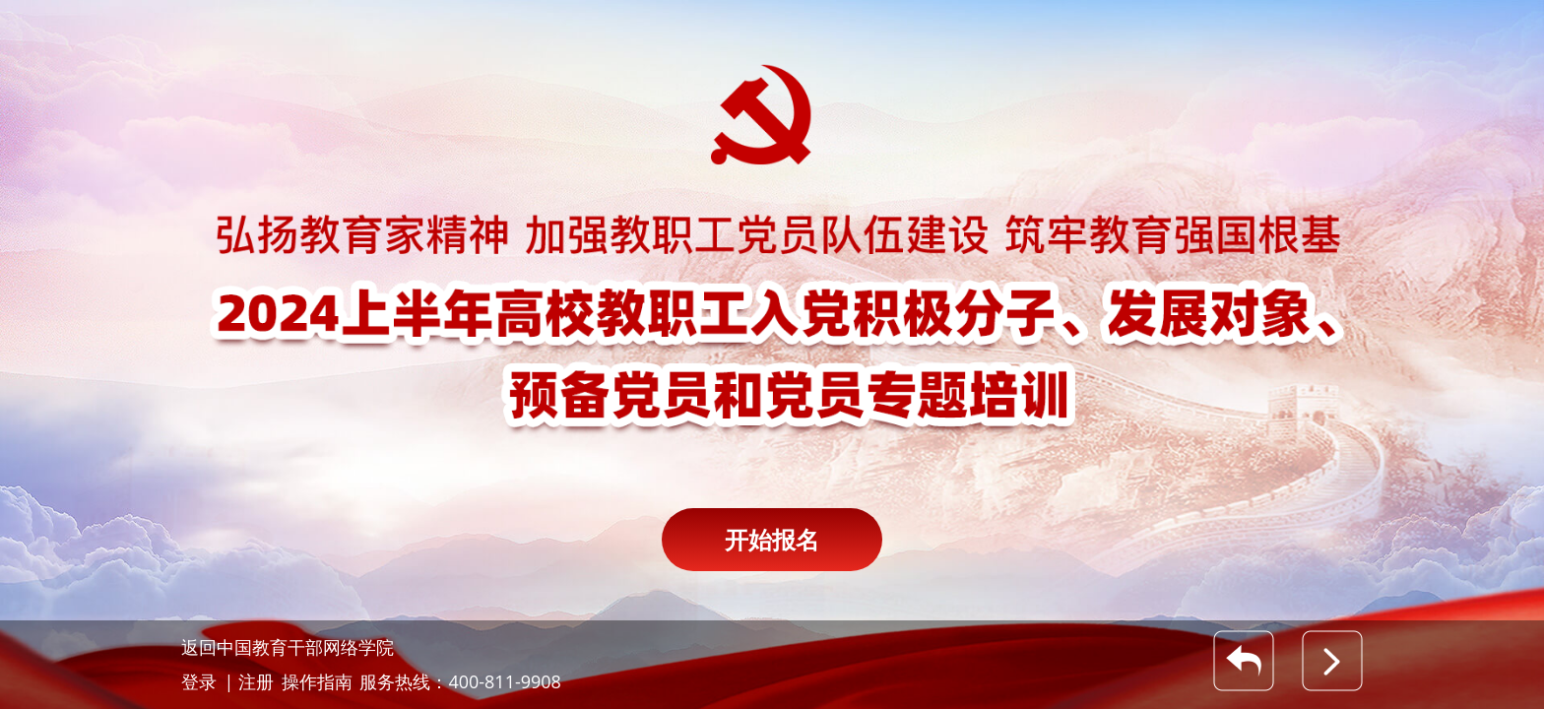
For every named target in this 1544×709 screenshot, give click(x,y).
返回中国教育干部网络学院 (287, 647)
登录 (199, 681)
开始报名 (772, 539)
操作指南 (317, 681)
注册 (256, 681)
